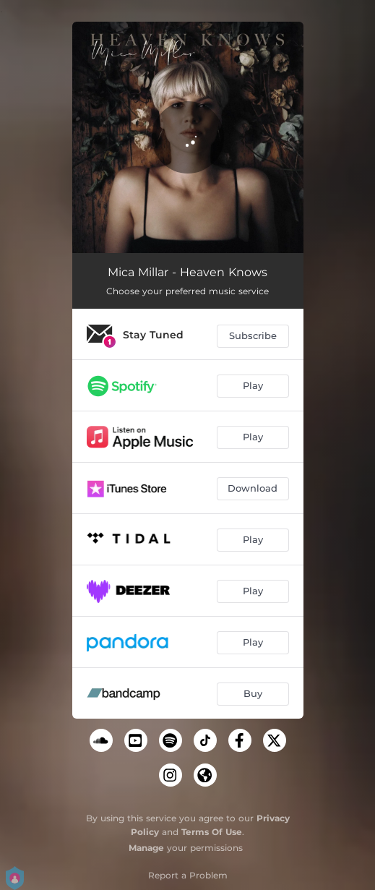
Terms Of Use (211, 831)
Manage (146, 847)
